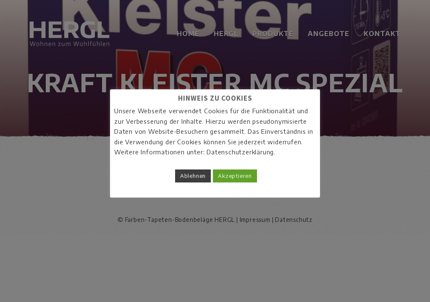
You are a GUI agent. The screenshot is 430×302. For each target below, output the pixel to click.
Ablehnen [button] (193, 175)
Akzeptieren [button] (235, 175)
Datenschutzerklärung (240, 152)
